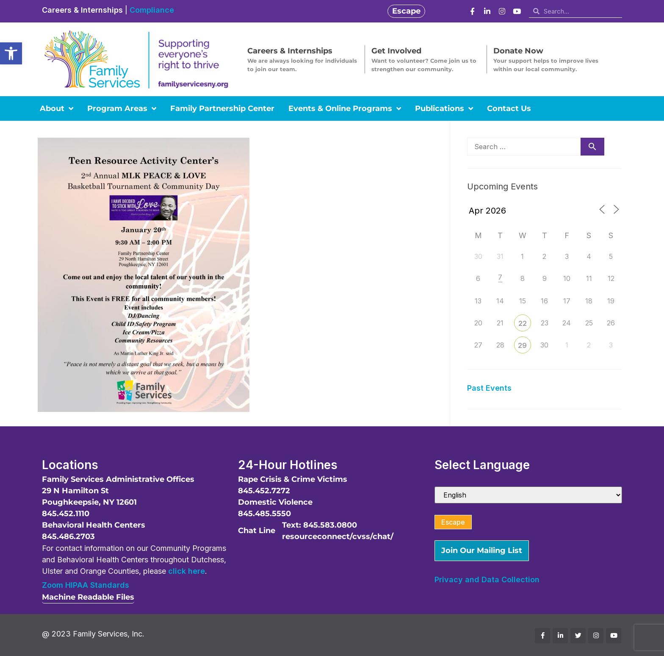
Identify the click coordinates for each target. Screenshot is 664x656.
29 (522, 345)
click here (186, 571)
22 (522, 323)
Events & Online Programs (344, 108)
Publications (444, 108)
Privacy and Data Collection (487, 579)
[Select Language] (528, 494)
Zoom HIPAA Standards (85, 585)
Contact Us (509, 108)
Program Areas (121, 108)
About (56, 108)
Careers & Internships (82, 10)
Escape (453, 522)
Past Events (489, 388)
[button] (11, 53)
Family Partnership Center (222, 108)
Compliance (152, 10)
